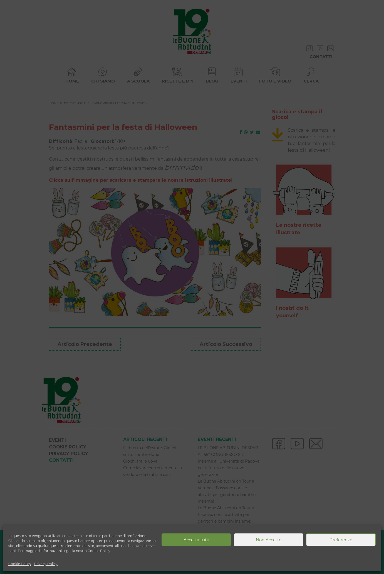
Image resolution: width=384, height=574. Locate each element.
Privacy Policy (46, 564)
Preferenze (341, 539)
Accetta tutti (196, 539)
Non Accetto (268, 539)
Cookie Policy (19, 564)
